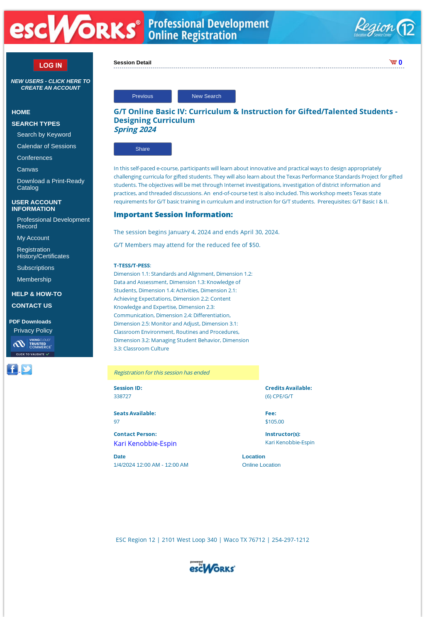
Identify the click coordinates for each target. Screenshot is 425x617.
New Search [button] (206, 96)
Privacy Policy (33, 330)
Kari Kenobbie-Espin (145, 443)
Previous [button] (142, 96)
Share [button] (142, 149)
